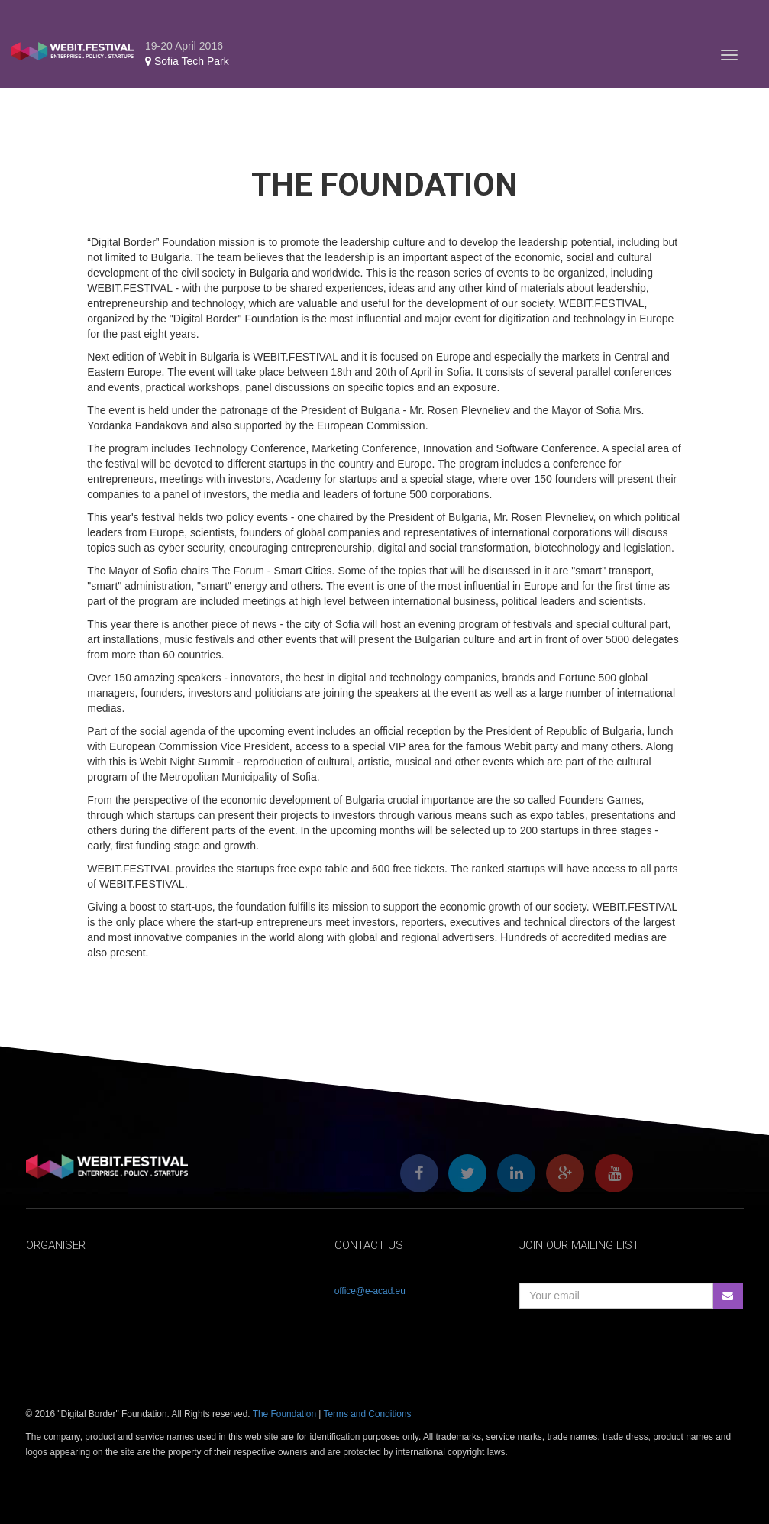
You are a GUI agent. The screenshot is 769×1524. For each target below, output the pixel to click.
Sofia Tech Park (187, 61)
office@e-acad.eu (370, 1291)
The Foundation (284, 1414)
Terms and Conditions (368, 1414)
